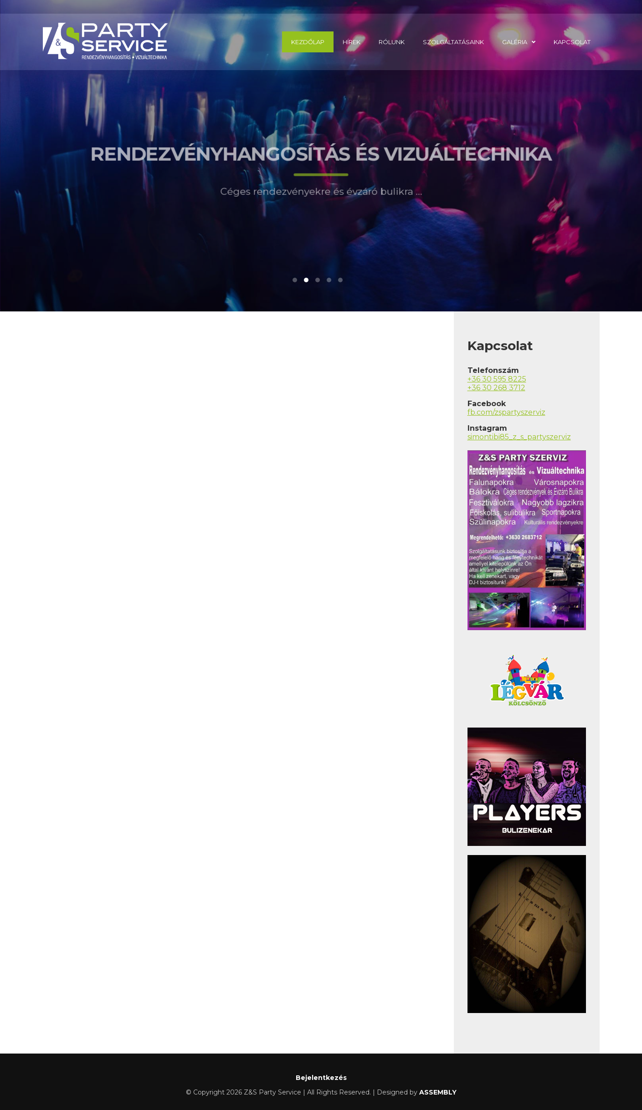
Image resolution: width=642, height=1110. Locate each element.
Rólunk (392, 42)
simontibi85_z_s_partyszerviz (519, 437)
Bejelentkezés (321, 1078)
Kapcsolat (572, 42)
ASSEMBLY (438, 1092)
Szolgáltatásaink (453, 42)
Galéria (514, 42)
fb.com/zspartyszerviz (506, 412)
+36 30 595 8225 (496, 379)
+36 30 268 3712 (496, 387)
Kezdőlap (307, 42)
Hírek (351, 42)
